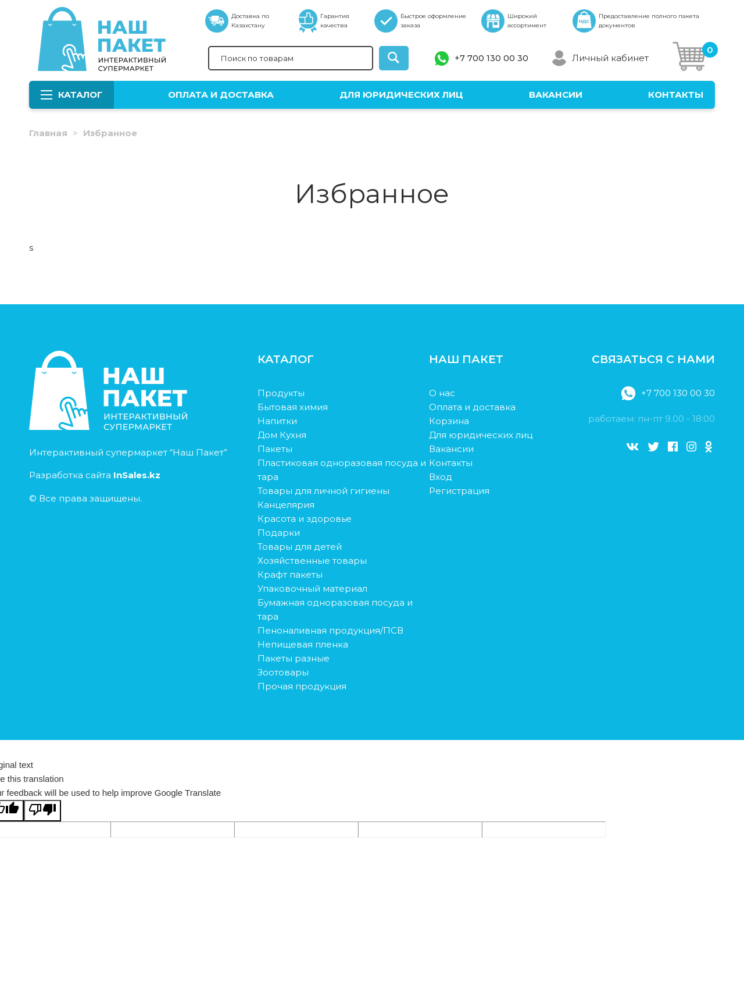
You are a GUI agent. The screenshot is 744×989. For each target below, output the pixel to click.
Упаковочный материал (312, 588)
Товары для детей (299, 546)
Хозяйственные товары (312, 560)
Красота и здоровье (304, 518)
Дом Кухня (281, 434)
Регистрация (459, 490)
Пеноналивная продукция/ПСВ (330, 630)
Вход (440, 476)
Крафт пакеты (290, 574)
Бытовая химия (292, 406)
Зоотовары (283, 672)
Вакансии (555, 94)
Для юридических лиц (401, 94)
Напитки (277, 420)
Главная (48, 132)
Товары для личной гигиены (323, 490)
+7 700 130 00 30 (491, 58)
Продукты (281, 393)
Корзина (449, 420)
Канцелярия (285, 504)
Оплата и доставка (221, 94)
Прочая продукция (301, 686)
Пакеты (274, 448)
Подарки (278, 532)
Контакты (675, 94)
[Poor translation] (42, 810)
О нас (442, 393)
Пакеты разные (293, 658)
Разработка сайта (94, 475)
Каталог (71, 94)
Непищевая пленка (302, 644)
